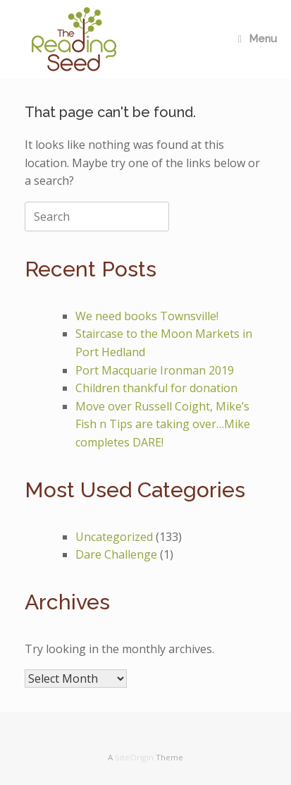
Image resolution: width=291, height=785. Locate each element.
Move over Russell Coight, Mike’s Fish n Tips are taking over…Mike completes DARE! (162, 424)
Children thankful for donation (156, 388)
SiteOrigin (134, 757)
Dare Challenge (116, 554)
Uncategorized (114, 536)
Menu (257, 38)
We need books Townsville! (146, 316)
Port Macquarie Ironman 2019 (154, 370)
